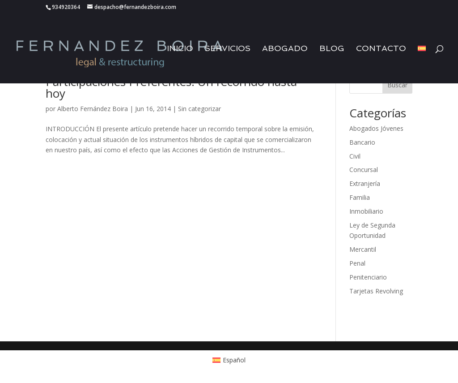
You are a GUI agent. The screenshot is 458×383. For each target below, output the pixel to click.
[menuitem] (422, 64)
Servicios (227, 49)
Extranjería (364, 183)
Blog (331, 49)
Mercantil (362, 249)
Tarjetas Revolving (376, 291)
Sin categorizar (199, 108)
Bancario (362, 142)
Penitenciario (368, 277)
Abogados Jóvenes (376, 128)
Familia (359, 197)
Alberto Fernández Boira (92, 108)
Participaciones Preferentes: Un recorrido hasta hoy (171, 87)
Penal (357, 263)
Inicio (180, 49)
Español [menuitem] (234, 360)
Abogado (285, 49)
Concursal (363, 169)
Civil (354, 156)
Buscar (397, 85)
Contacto (381, 49)
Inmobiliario (366, 211)
